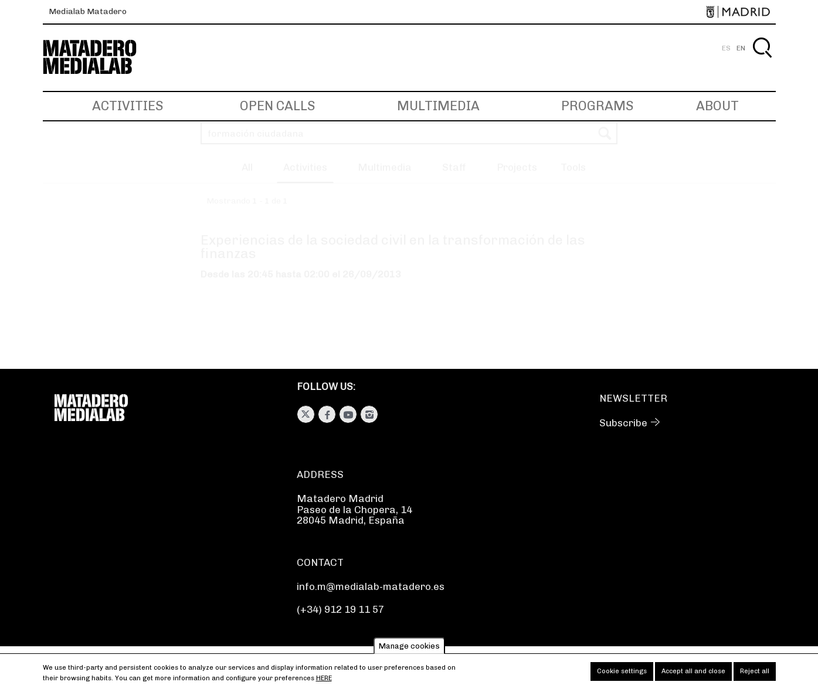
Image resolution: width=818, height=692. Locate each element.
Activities (127, 106)
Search (762, 61)
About (717, 106)
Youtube (348, 414)
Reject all (754, 675)
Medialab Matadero (88, 11)
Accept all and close (693, 675)
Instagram (369, 414)
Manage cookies (409, 649)
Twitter (306, 414)
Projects (517, 178)
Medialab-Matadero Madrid (100, 57)
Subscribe (623, 423)
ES (726, 48)
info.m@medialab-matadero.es (370, 586)
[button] (573, 180)
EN (740, 48)
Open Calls (277, 106)
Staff (454, 178)
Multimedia (438, 106)
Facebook (327, 414)
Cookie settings (622, 675)
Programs (597, 106)
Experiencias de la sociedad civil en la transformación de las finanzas (393, 258)
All (247, 178)
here (324, 682)
